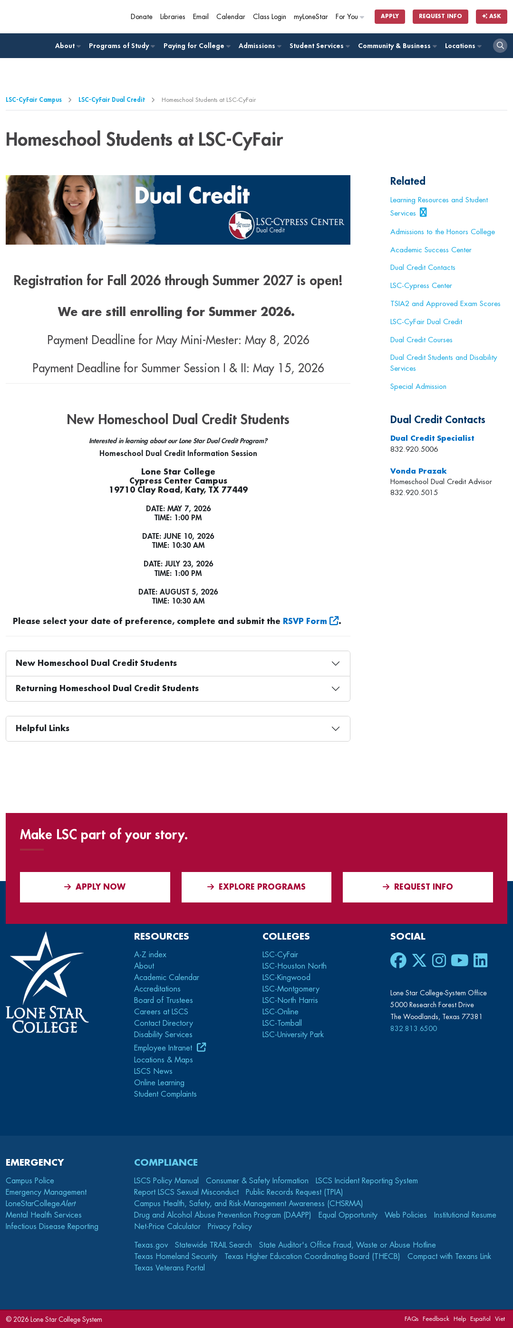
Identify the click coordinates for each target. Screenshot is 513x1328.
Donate (142, 16)
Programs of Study (121, 46)
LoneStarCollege (40, 1204)
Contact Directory (163, 1023)
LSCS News (153, 1071)
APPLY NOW (95, 887)
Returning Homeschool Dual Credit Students (107, 689)
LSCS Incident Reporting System (367, 1181)
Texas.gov (151, 1245)
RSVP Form (305, 621)
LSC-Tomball (282, 1023)
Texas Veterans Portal (169, 1268)
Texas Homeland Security (175, 1256)
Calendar (230, 16)
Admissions (260, 46)
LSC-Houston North (294, 966)
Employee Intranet (164, 1048)
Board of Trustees (163, 1000)
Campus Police (30, 1181)
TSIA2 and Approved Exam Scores (445, 303)
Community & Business (397, 46)
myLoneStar (311, 16)
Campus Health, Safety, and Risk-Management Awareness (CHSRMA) (248, 1204)
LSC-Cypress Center (421, 285)
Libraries (172, 16)
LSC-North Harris (290, 1000)
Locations (463, 46)
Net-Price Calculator (167, 1226)
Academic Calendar (166, 977)
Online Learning (159, 1083)
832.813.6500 (413, 1028)
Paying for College (197, 46)
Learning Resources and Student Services (439, 206)
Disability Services (163, 1035)
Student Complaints (165, 1094)
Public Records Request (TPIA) (294, 1192)
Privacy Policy (230, 1226)
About (67, 46)
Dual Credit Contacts (422, 267)
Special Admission (418, 386)
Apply (390, 16)
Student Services (319, 46)
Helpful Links (42, 729)
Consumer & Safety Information (257, 1181)
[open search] (500, 46)
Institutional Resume (465, 1215)
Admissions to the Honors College (442, 232)
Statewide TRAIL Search (213, 1245)
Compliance (166, 1162)
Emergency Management (46, 1192)
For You (350, 16)
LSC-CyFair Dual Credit (111, 100)
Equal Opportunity (348, 1215)
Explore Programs (256, 887)
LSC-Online (280, 1012)
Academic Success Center (431, 250)
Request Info (440, 16)
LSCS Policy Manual (166, 1181)
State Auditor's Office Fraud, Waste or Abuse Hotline (347, 1245)
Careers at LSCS (161, 1012)
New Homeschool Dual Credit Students (96, 663)
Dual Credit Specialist (432, 438)
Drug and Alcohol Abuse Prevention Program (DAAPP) (222, 1215)
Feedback (436, 1319)
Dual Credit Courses (421, 340)
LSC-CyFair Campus (34, 100)
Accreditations (157, 989)
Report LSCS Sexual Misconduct (186, 1192)
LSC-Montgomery (290, 989)
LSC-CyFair (280, 955)
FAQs (411, 1319)
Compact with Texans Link (449, 1256)
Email (201, 16)
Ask (491, 16)
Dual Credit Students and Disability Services (443, 363)
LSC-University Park (293, 1035)
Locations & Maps (163, 1060)
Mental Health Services (44, 1215)
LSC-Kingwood (286, 977)
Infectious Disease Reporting (52, 1226)
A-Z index (150, 955)
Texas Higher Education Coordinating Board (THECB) (312, 1256)
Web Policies (406, 1215)
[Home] (72, 17)
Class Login (269, 16)
